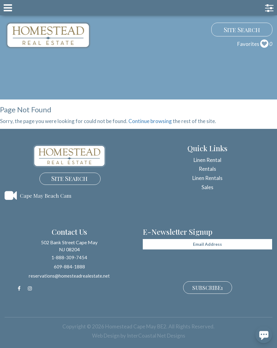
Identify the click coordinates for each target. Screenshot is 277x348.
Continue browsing (150, 121)
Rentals (207, 169)
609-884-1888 (69, 266)
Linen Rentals (207, 178)
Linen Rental (207, 160)
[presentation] (189, 264)
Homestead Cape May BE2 (48, 35)
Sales (207, 187)
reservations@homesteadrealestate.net (69, 276)
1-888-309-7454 (69, 257)
